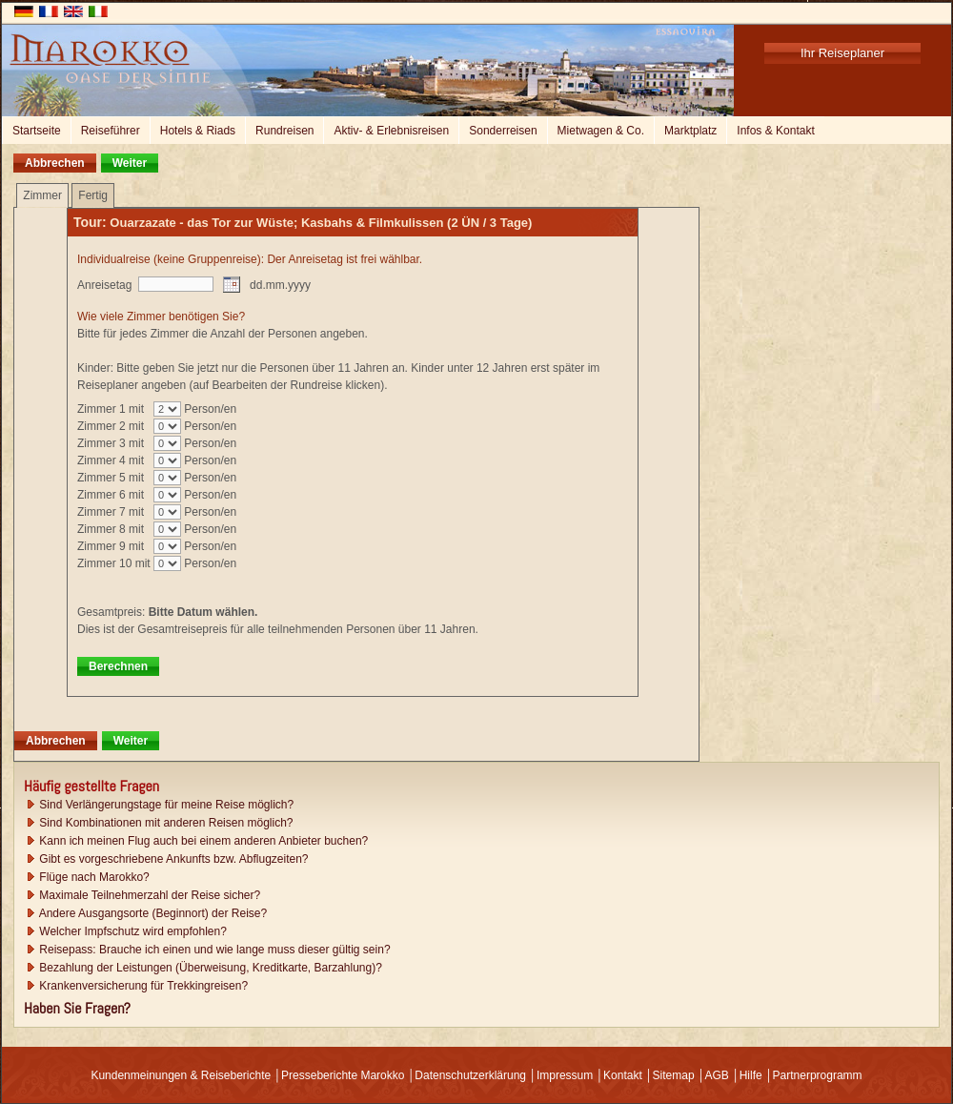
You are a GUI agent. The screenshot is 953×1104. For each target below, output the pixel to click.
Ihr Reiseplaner (842, 53)
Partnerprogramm (817, 1075)
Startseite (36, 130)
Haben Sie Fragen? (77, 1008)
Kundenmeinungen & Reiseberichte (181, 1075)
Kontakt (622, 1075)
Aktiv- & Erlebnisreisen (391, 130)
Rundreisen (284, 130)
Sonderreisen (503, 130)
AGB (716, 1075)
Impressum (565, 1075)
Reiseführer (110, 130)
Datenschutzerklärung (470, 1075)
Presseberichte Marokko (342, 1075)
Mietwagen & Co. (601, 130)
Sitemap (674, 1075)
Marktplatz (690, 130)
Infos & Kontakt (775, 130)
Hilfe (751, 1075)
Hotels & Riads (197, 130)
